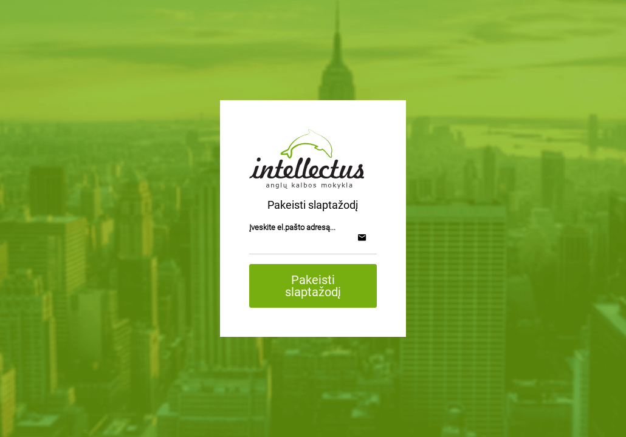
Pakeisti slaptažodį (313, 286)
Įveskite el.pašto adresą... (292, 227)
